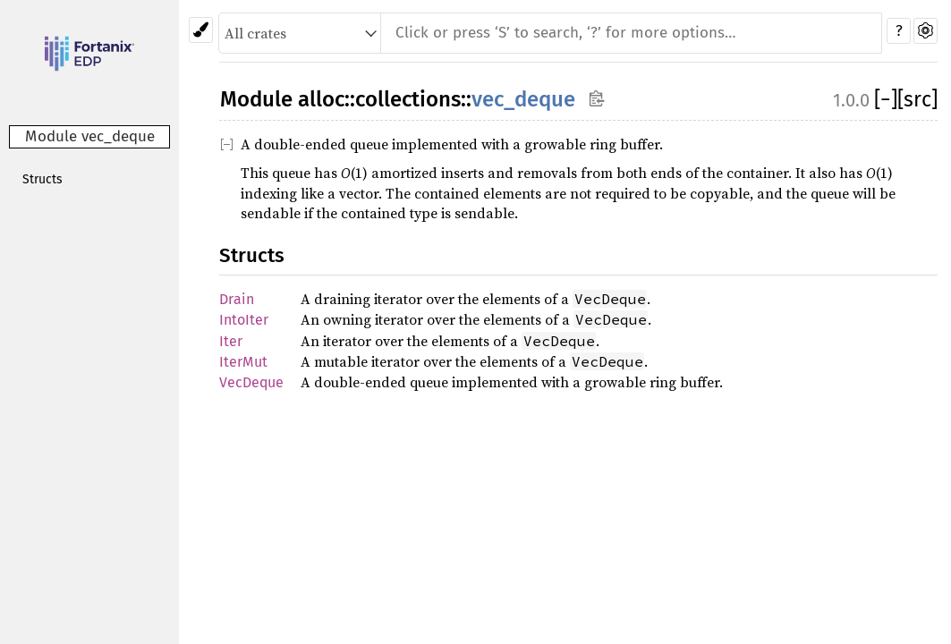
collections (408, 99)
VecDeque (251, 382)
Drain (236, 299)
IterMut (243, 361)
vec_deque (523, 99)
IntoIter (243, 319)
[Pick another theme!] (201, 30)
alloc (321, 99)
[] (885, 99)
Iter (230, 341)
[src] (917, 99)
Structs (42, 179)
